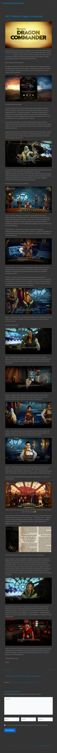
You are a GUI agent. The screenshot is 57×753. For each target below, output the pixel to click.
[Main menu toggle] (53, 3)
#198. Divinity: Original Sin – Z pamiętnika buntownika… (24, 682)
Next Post (51, 669)
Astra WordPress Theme (44, 746)
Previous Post (6, 669)
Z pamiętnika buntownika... (13, 3)
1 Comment (8, 19)
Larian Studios (9, 54)
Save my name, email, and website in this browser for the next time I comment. (27, 725)
